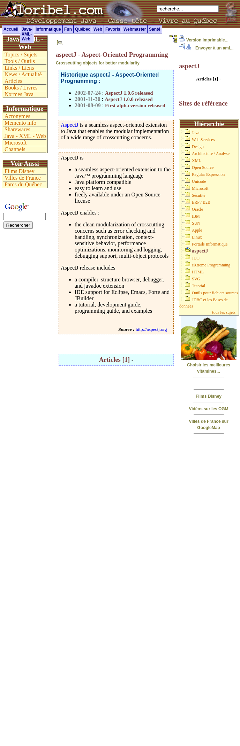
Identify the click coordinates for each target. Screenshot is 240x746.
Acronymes (17, 116)
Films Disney (209, 396)
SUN (196, 223)
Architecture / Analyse (211, 153)
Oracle (197, 209)
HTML (198, 272)
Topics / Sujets (21, 54)
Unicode (199, 181)
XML (196, 160)
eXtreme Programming (211, 265)
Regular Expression (208, 174)
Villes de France (23, 178)
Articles (13, 81)
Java (195, 132)
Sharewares (17, 129)
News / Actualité (23, 74)
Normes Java (19, 94)
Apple (197, 230)
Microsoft (200, 188)
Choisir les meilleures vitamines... (209, 365)
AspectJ (69, 125)
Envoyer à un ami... (206, 48)
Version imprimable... (203, 40)
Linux (197, 237)
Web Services (203, 139)
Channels (15, 149)
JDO (196, 258)
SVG (196, 279)
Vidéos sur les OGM (208, 408)
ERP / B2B (201, 202)
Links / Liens (19, 68)
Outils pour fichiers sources (215, 292)
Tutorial (198, 285)
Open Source (202, 167)
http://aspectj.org (151, 329)
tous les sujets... (225, 312)
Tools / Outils (20, 61)
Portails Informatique (209, 244)
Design (198, 146)
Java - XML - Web (25, 136)
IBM (196, 216)
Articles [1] (115, 359)
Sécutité (198, 195)
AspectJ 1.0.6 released (129, 93)
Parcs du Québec (23, 184)
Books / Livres (21, 88)
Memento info (20, 123)
